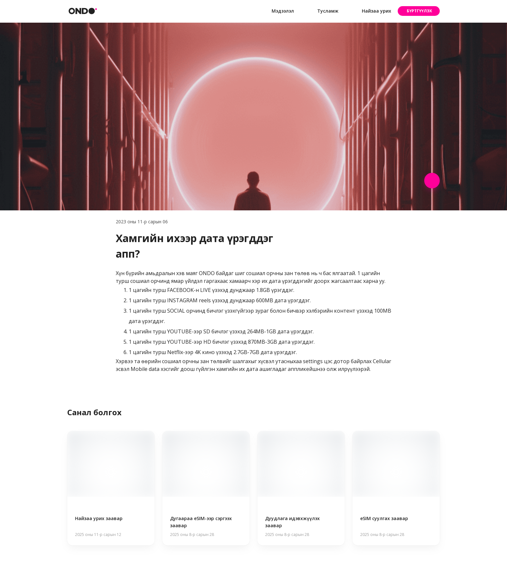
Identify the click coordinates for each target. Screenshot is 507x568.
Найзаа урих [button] (371, 11)
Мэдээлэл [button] (277, 11)
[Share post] (432, 180)
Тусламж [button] (323, 11)
